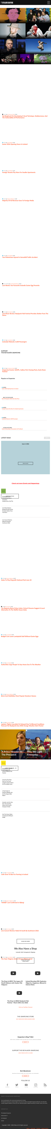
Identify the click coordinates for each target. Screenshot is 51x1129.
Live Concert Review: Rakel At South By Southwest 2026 (7, 521)
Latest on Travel (9, 768)
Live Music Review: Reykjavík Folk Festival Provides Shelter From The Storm (7, 510)
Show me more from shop (25, 960)
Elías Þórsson (6, 757)
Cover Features (7, 427)
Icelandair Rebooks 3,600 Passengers (10, 418)
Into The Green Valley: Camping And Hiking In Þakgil (7, 816)
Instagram (36, 1085)
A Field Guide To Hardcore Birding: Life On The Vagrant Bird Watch (7, 793)
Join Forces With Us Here (25, 1053)
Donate (25, 1075)
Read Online (25, 463)
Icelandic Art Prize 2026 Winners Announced (7, 62)
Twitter (16, 1085)
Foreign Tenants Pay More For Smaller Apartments (12, 408)
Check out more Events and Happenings (25, 483)
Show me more (25, 941)
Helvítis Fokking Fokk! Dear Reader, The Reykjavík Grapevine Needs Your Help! (36, 21)
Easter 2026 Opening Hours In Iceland (10, 388)
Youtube (26, 1085)
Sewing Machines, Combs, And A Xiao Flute (37, 52)
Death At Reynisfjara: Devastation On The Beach (12, 429)
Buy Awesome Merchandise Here (25, 1019)
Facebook (7, 1085)
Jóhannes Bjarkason (9, 750)
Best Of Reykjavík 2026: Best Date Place (10, 398)
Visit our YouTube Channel (25, 1007)
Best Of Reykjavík (8, 397)
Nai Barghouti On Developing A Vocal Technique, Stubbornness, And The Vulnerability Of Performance (7, 499)
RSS (45, 1085)
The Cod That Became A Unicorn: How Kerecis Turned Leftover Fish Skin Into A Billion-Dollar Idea (12, 51)
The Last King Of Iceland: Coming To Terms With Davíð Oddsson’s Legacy (12, 21)
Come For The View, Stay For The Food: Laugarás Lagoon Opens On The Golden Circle (7, 782)
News (4, 387)
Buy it (25, 1042)
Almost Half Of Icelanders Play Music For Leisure (17, 752)
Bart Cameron (31, 757)
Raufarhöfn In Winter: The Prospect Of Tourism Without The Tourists (7, 771)
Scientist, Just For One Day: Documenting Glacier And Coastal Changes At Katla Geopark (7, 804)
